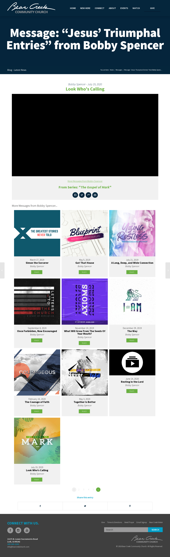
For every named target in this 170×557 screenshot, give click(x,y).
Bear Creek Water (156, 522)
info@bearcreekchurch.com (18, 547)
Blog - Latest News (16, 69)
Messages (119, 70)
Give (103, 522)
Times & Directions (114, 522)
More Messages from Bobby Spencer (85, 181)
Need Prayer (129, 522)
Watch (36, 272)
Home (112, 70)
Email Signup (141, 522)
